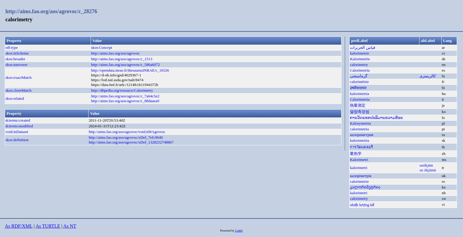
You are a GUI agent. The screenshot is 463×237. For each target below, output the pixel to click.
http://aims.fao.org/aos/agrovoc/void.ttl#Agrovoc (127, 131)
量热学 (356, 153)
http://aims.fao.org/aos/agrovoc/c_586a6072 (125, 64)
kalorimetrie (359, 53)
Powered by (227, 230)
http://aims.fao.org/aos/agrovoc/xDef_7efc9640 (126, 137)
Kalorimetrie (360, 59)
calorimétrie (359, 81)
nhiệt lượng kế (362, 205)
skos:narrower (16, 64)
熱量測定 (357, 105)
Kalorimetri (359, 159)
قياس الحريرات (362, 47)
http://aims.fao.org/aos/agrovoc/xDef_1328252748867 (131, 142)
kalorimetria (359, 93)
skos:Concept (101, 47)
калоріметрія (360, 175)
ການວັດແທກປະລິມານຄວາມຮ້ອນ (376, 117)
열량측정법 (359, 111)
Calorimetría (360, 70)
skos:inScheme (17, 53)
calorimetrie (359, 181)
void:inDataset (16, 131)
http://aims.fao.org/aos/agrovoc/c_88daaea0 (125, 101)
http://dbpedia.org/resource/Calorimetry (122, 90)
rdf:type (11, 47)
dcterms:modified (19, 126)
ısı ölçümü (427, 170)
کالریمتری (427, 76)
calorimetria (359, 129)
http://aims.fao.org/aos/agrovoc (115, 53)
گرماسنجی (358, 76)
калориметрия (361, 134)
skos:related (14, 98)
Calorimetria (360, 99)
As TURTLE (48, 226)
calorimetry (359, 64)
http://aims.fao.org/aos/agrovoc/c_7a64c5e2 (125, 96)
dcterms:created (17, 120)
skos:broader (15, 59)
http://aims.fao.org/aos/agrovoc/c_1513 (121, 59)
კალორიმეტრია (365, 187)
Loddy (239, 230)
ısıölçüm (426, 165)
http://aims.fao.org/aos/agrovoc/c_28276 (51, 11)
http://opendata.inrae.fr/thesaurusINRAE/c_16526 (130, 70)
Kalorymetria (360, 123)
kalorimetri (358, 167)
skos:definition (17, 140)
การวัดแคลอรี (361, 147)
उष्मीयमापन (358, 88)
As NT (69, 226)
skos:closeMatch (18, 90)
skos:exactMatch (18, 77)
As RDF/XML (18, 226)
